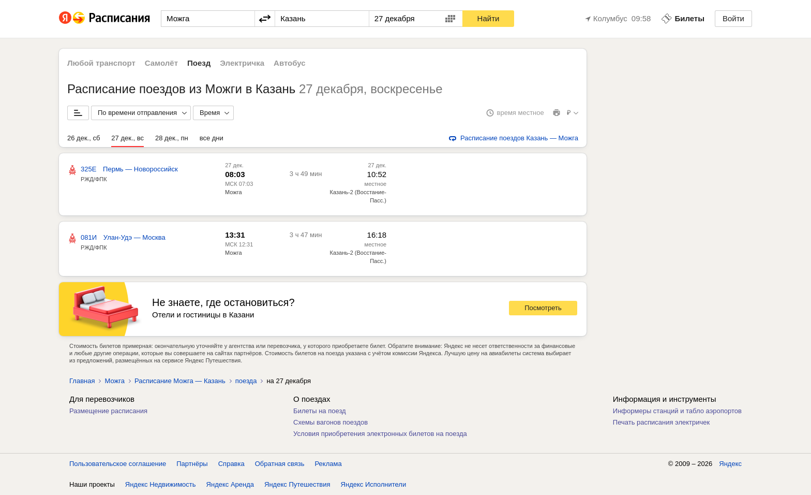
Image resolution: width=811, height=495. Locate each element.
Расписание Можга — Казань (180, 381)
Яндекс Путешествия (297, 484)
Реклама (328, 464)
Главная (82, 381)
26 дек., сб (83, 138)
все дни (211, 138)
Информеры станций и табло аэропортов (677, 411)
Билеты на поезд (319, 411)
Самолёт (161, 63)
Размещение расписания (108, 411)
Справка (231, 464)
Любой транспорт (101, 63)
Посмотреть (543, 308)
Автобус (290, 63)
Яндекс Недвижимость (160, 484)
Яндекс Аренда (230, 484)
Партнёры (191, 464)
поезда (246, 381)
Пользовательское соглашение (117, 464)
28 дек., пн (171, 138)
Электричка (242, 63)
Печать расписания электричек (661, 422)
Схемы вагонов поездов (330, 422)
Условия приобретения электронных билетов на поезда (380, 434)
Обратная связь (280, 464)
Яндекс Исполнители (374, 484)
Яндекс (730, 464)
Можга (233, 192)
